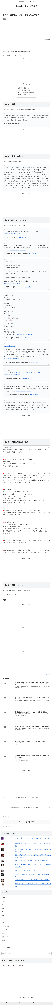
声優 (3, 922)
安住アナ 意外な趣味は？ (25, 88)
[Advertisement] (26, 44)
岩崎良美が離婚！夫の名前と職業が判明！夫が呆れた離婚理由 (32, 880)
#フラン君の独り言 (9, 346)
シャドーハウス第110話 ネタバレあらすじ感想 (28, 870)
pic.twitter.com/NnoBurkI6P (23, 391)
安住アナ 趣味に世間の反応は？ (27, 92)
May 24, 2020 (22, 237)
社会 (3, 908)
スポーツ (4, 901)
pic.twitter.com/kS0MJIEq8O (12, 358)
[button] (50, 954)
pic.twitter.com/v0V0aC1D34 (12, 234)
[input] (26, 953)
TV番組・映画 (6, 926)
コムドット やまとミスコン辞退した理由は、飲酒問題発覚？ (32, 861)
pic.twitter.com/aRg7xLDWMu (18, 250)
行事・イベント (6, 937)
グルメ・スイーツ (7, 947)
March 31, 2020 (26, 378)
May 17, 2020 (32, 254)
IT (2, 904)
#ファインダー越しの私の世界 (32, 372)
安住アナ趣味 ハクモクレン (26, 90)
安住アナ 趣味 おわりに (25, 94)
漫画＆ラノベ (5, 940)
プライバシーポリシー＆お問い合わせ (12, 965)
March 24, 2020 (33, 395)
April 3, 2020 (23, 338)
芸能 (5, 600)
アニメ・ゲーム (6, 919)
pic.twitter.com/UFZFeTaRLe (12, 283)
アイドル (4, 944)
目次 (24, 84)
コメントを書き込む (26, 822)
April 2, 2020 (34, 362)
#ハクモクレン (18, 372)
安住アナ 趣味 (22, 87)
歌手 (3, 933)
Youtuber (4, 930)
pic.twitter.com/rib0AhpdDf (24, 334)
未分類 (3, 897)
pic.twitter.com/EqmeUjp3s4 (12, 375)
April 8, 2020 (27, 287)
